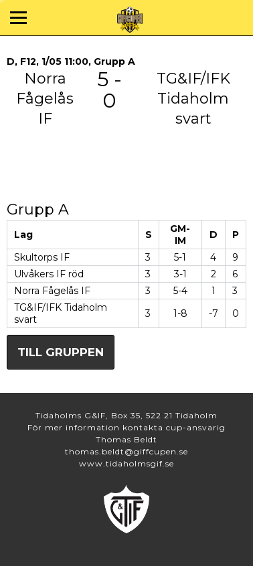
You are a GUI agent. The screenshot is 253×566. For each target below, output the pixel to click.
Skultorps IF (42, 257)
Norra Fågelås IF (52, 291)
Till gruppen (60, 352)
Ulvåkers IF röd (49, 274)
